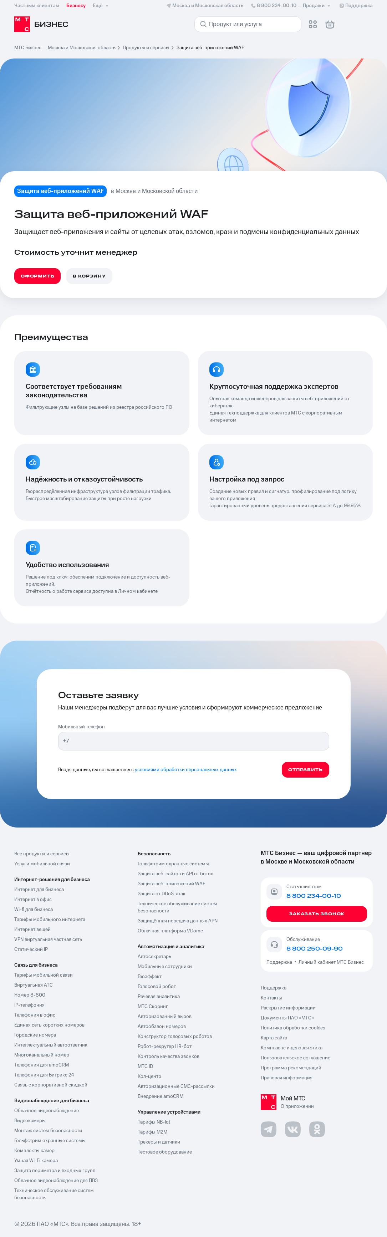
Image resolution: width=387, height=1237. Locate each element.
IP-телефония (29, 1005)
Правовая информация (286, 1077)
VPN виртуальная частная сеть (48, 939)
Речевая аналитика (159, 996)
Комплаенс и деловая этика (291, 1048)
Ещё (101, 5)
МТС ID (145, 1066)
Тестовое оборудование (165, 1152)
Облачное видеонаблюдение (46, 1110)
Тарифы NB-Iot (154, 1122)
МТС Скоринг (153, 1006)
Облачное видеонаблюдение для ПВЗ (56, 1180)
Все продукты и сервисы (42, 853)
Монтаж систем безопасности (48, 1130)
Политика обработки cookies (293, 1028)
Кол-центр (149, 1076)
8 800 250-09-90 (314, 949)
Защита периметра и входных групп (55, 1170)
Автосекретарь (154, 956)
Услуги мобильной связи (42, 863)
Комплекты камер (34, 1150)
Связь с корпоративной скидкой (50, 1085)
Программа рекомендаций (291, 1067)
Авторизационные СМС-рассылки (176, 1086)
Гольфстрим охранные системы (50, 1140)
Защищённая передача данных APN (178, 921)
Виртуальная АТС (33, 985)
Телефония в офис (34, 1015)
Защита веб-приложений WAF (171, 883)
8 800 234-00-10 (291, 5)
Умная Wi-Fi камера (36, 1160)
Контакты (271, 998)
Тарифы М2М (152, 1132)
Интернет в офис (33, 899)
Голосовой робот (157, 986)
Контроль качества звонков (168, 1056)
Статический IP (31, 949)
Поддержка (280, 962)
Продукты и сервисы (146, 47)
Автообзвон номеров (162, 1026)
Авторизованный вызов (165, 1016)
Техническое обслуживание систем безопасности (177, 907)
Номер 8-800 (29, 995)
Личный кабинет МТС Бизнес (331, 962)
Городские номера (35, 1035)
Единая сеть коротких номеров (49, 1025)
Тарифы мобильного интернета (49, 919)
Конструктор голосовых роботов (175, 1036)
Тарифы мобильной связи (43, 975)
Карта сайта (274, 1038)
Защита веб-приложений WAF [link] (210, 47)
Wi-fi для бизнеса (33, 909)
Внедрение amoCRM (160, 1096)
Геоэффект (150, 976)
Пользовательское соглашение (295, 1058)
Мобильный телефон (81, 727)
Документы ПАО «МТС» (287, 1018)
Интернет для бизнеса (39, 889)
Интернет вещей (32, 929)
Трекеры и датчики (159, 1142)
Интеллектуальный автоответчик (50, 1045)
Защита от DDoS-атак (161, 893)
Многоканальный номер (41, 1055)
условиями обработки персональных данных (186, 769)
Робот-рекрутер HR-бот (165, 1046)
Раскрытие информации (288, 1008)
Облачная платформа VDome (170, 931)
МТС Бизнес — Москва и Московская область (65, 47)
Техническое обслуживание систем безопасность (54, 1194)
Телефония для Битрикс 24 (44, 1075)
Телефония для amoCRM (41, 1065)
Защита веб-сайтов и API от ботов (175, 873)
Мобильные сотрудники (165, 966)
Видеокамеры (30, 1120)
